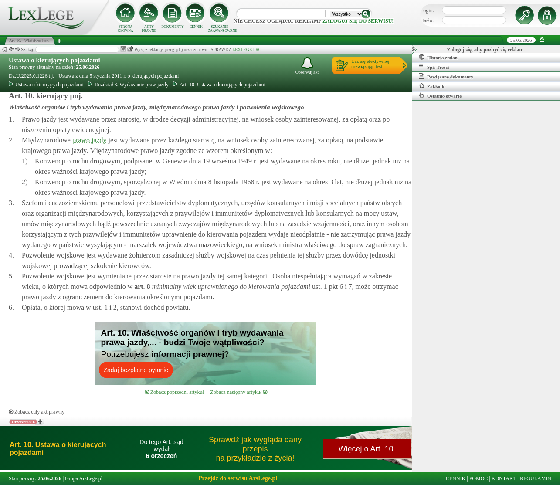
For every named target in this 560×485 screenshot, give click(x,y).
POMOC (478, 478)
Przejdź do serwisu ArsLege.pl (237, 478)
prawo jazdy (89, 140)
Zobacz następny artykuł (238, 392)
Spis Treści (434, 67)
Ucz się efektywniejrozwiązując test (370, 63)
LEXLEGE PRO (246, 49)
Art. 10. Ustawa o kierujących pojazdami (219, 84)
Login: (427, 10)
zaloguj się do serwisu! (358, 21)
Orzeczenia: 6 (23, 422)
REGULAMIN (535, 478)
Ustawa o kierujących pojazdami (54, 60)
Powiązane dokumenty (446, 76)
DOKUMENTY (172, 27)
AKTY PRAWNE (149, 29)
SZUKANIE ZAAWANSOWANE (219, 29)
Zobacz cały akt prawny (36, 412)
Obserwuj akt (307, 66)
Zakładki (432, 86)
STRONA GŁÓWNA (125, 29)
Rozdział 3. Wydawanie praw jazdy (128, 84)
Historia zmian (438, 57)
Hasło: (427, 20)
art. (141, 286)
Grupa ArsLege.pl (83, 478)
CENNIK (196, 27)
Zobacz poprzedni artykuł (174, 392)
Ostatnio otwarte (440, 95)
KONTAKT (504, 478)
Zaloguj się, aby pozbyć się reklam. (486, 50)
